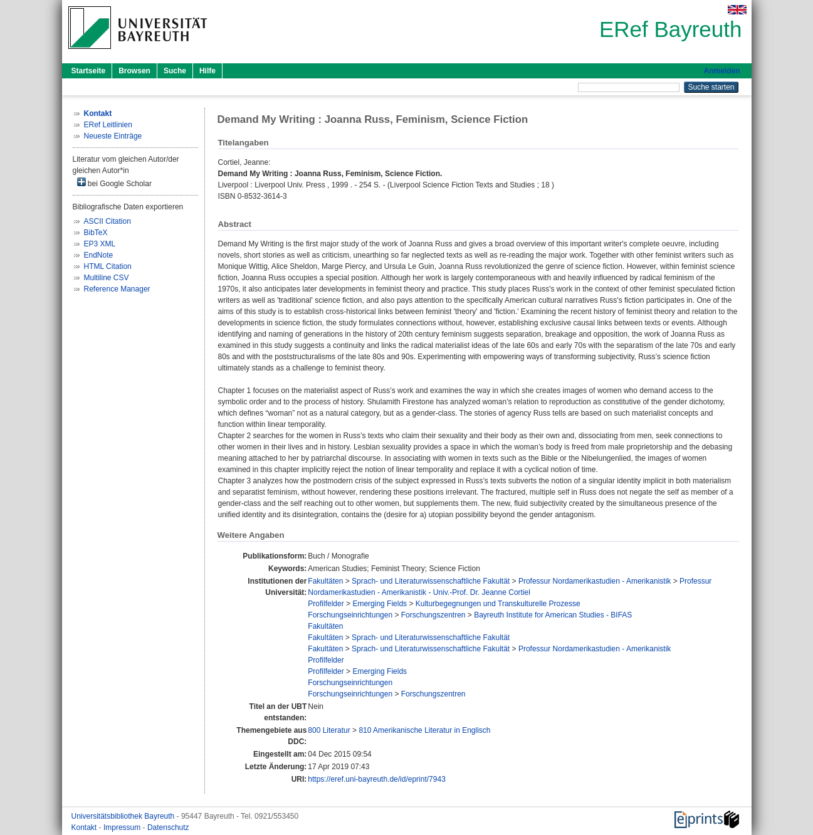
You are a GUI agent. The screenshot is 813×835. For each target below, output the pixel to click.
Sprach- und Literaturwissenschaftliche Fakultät (431, 581)
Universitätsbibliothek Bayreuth (124, 816)
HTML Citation (108, 266)
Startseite (88, 70)
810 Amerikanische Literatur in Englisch (424, 730)
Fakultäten (325, 581)
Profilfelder (326, 603)
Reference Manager (117, 289)
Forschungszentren (433, 615)
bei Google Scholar (114, 182)
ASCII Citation (107, 221)
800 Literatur (329, 730)
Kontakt (85, 827)
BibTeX (96, 232)
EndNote (98, 255)
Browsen (134, 70)
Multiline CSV (106, 277)
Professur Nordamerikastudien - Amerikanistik (594, 581)
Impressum (123, 827)
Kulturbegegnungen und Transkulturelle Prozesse (498, 603)
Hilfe (207, 70)
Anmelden (721, 70)
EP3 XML (100, 243)
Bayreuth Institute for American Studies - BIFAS (553, 615)
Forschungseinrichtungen (350, 615)
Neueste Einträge (113, 136)
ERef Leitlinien (108, 124)
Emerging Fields (379, 603)
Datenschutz (168, 827)
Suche (175, 70)
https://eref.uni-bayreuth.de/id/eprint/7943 (376, 779)
